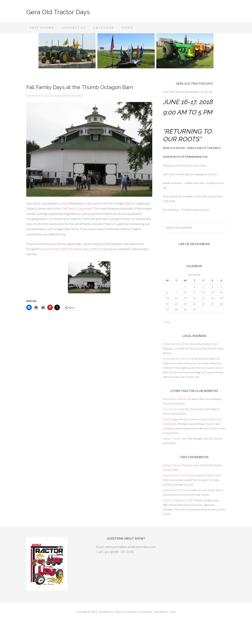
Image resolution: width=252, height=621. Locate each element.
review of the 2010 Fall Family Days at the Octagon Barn (79, 249)
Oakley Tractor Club (175, 438)
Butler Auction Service (176, 343)
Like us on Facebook (194, 244)
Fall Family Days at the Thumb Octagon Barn (79, 87)
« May (166, 321)
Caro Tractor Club (173, 409)
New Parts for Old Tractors (179, 475)
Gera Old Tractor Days (58, 12)
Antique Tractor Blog (175, 465)
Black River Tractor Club (177, 399)
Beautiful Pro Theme (111, 611)
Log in (172, 611)
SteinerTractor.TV (173, 490)
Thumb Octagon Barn (175, 500)
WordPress (161, 611)
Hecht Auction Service (176, 358)
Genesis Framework (140, 611)
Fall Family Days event (77, 208)
